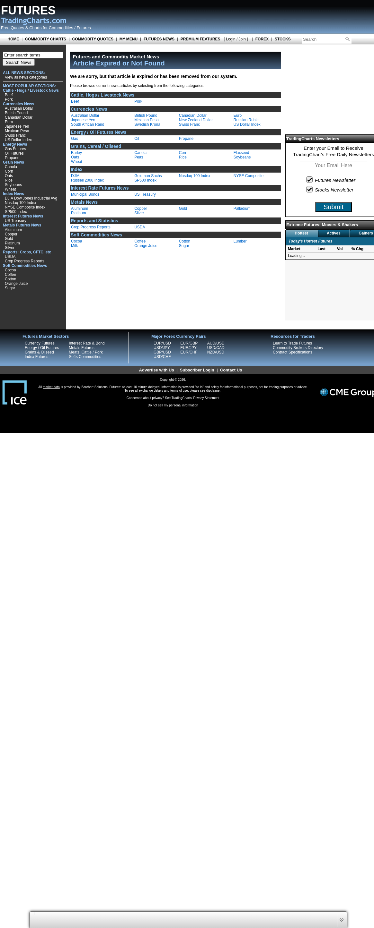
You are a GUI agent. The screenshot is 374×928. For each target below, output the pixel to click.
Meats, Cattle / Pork (85, 352)
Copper (11, 234)
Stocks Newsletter (330, 189)
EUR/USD (162, 343)
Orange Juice (16, 283)
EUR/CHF (188, 352)
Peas (138, 157)
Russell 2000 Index (87, 180)
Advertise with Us (156, 370)
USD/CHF (162, 356)
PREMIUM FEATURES (200, 39)
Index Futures (36, 356)
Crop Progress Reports (24, 261)
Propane (12, 158)
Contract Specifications (292, 352)
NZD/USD (215, 352)
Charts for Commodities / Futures (60, 27)
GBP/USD (162, 352)
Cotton (10, 279)
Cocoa (10, 270)
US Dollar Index (18, 140)
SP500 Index (16, 211)
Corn (9, 171)
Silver (9, 247)
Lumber (240, 241)
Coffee (10, 274)
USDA (10, 256)
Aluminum (13, 229)
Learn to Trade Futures (292, 343)
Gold (9, 238)
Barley (76, 152)
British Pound (16, 113)
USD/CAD (216, 347)
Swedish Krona (147, 124)
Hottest (301, 233)
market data (51, 387)
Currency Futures (40, 343)
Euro (9, 122)
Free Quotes (12, 27)
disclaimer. (213, 390)
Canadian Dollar (18, 117)
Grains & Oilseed (39, 352)
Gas (74, 138)
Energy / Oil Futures (42, 347)
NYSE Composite (248, 176)
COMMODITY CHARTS (45, 39)
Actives (334, 233)
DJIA (75, 176)
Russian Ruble (246, 120)
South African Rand (87, 124)
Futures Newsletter (331, 179)
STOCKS (283, 39)
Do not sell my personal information (173, 405)
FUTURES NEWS (159, 39)
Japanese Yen (17, 126)
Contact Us (231, 370)
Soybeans (13, 185)
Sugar (10, 288)
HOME (13, 39)
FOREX (262, 39)
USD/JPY (162, 347)
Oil (136, 138)
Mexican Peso (17, 131)
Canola (11, 167)
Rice (9, 180)
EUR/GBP (189, 343)
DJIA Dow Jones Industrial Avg (31, 198)
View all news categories (26, 77)
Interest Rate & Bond (86, 343)
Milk (74, 245)
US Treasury (15, 220)
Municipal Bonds (85, 194)
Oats (9, 176)
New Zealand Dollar (196, 120)
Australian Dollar (19, 108)
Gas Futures (15, 149)
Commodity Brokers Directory (298, 347)
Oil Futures (14, 153)
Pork (9, 99)
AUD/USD (216, 343)
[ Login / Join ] (236, 39)
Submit (333, 206)
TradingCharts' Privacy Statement (195, 398)
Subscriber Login (197, 370)
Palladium (242, 208)
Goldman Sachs (148, 176)
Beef (9, 95)
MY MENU (129, 39)
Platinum (12, 243)
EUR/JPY (188, 347)
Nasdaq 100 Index (20, 202)
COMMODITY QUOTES (92, 39)
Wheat (10, 189)
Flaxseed (241, 152)
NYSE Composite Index (25, 207)
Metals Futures (81, 347)
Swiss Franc (15, 135)
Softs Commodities (85, 356)
